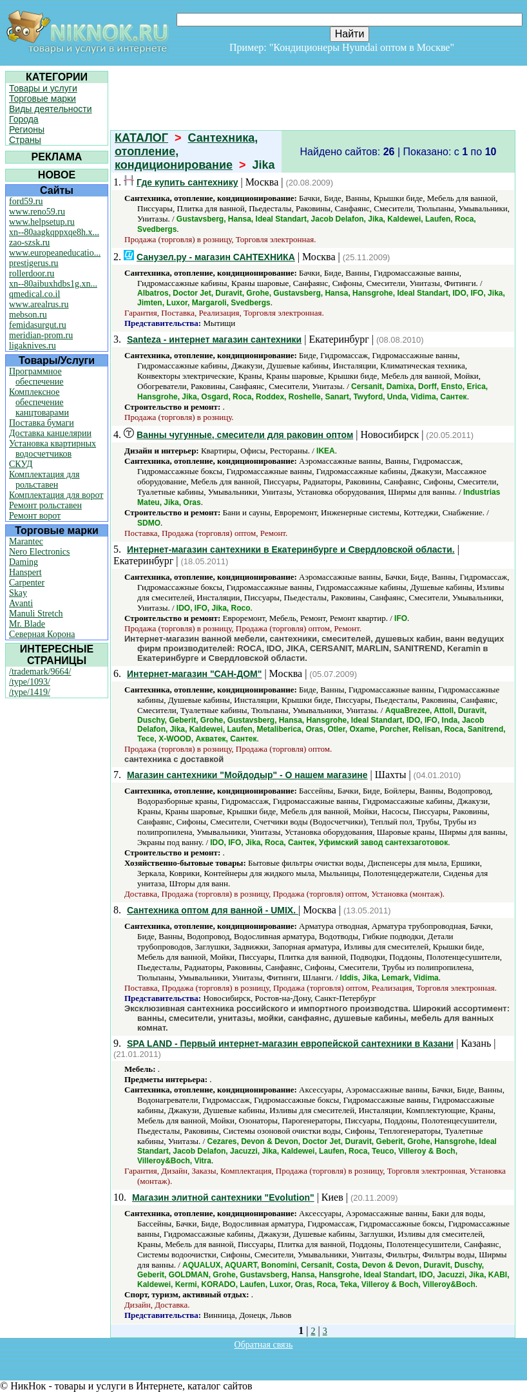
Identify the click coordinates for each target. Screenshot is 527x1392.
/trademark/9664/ (40, 671)
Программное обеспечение (36, 376)
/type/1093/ (29, 682)
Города (24, 119)
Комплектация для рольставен (44, 480)
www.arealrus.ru (38, 304)
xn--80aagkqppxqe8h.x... (54, 232)
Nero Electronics (39, 552)
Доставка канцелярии (50, 433)
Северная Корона (42, 634)
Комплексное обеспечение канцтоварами (39, 402)
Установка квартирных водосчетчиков (52, 449)
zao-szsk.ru (29, 242)
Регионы (26, 129)
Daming (23, 562)
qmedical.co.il (34, 294)
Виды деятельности (50, 109)
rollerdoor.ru (31, 273)
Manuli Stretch (36, 613)
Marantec (26, 541)
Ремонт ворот (35, 515)
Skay (18, 593)
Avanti (21, 603)
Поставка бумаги (41, 423)
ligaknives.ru (32, 345)
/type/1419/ (29, 692)
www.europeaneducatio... (55, 253)
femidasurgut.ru (37, 325)
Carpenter (26, 582)
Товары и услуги (43, 88)
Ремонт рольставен (45, 505)
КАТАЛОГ (141, 137)
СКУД (20, 464)
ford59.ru (26, 201)
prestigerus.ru (34, 263)
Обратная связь (264, 1344)
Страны (25, 140)
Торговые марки (42, 98)
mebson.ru (28, 314)
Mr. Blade (27, 624)
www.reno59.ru (37, 211)
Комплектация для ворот (56, 495)
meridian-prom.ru (41, 335)
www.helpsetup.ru (42, 222)
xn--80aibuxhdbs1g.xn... (53, 284)
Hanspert (25, 572)
